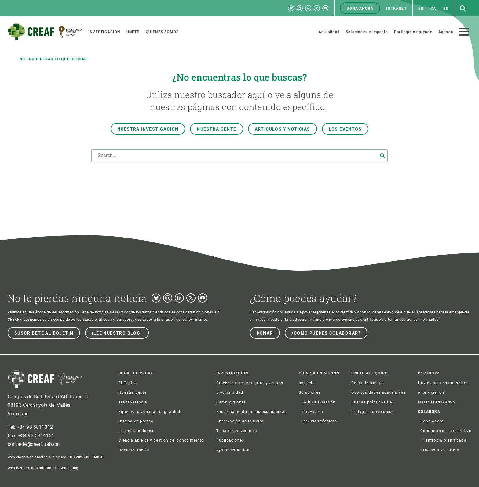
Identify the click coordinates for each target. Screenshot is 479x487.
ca (433, 8)
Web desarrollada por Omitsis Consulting (43, 468)
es (445, 8)
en (420, 8)
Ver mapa (18, 414)
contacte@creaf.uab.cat (34, 444)
